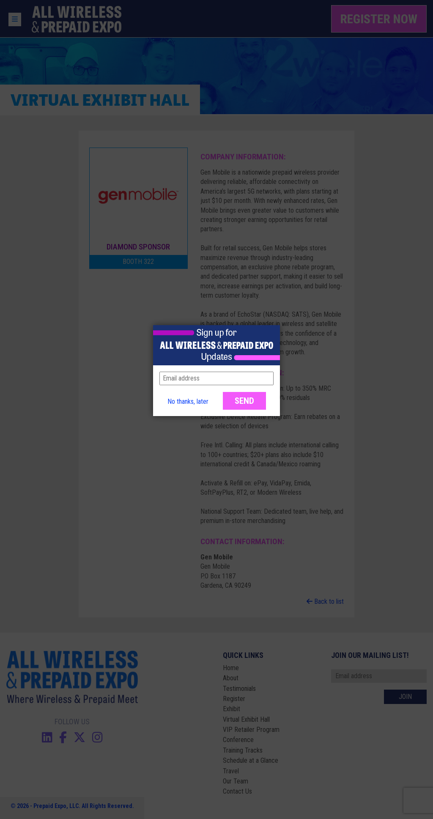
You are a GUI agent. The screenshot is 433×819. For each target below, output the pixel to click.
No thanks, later (187, 401)
